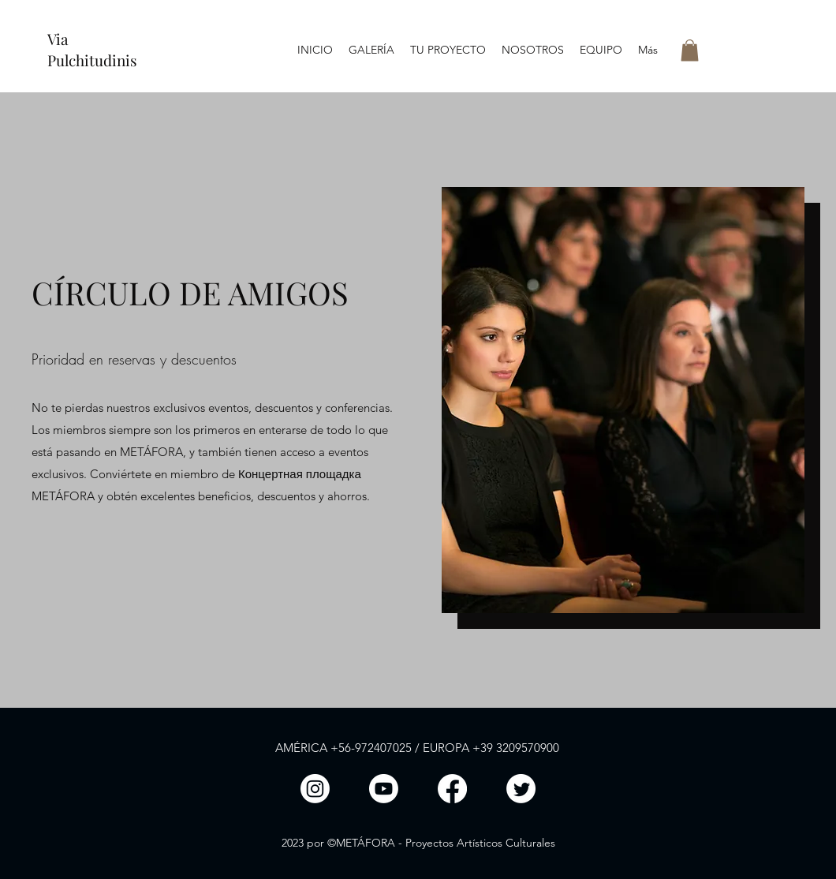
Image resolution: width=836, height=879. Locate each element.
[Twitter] (521, 788)
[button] (690, 50)
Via (57, 38)
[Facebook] (452, 788)
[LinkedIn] (383, 788)
